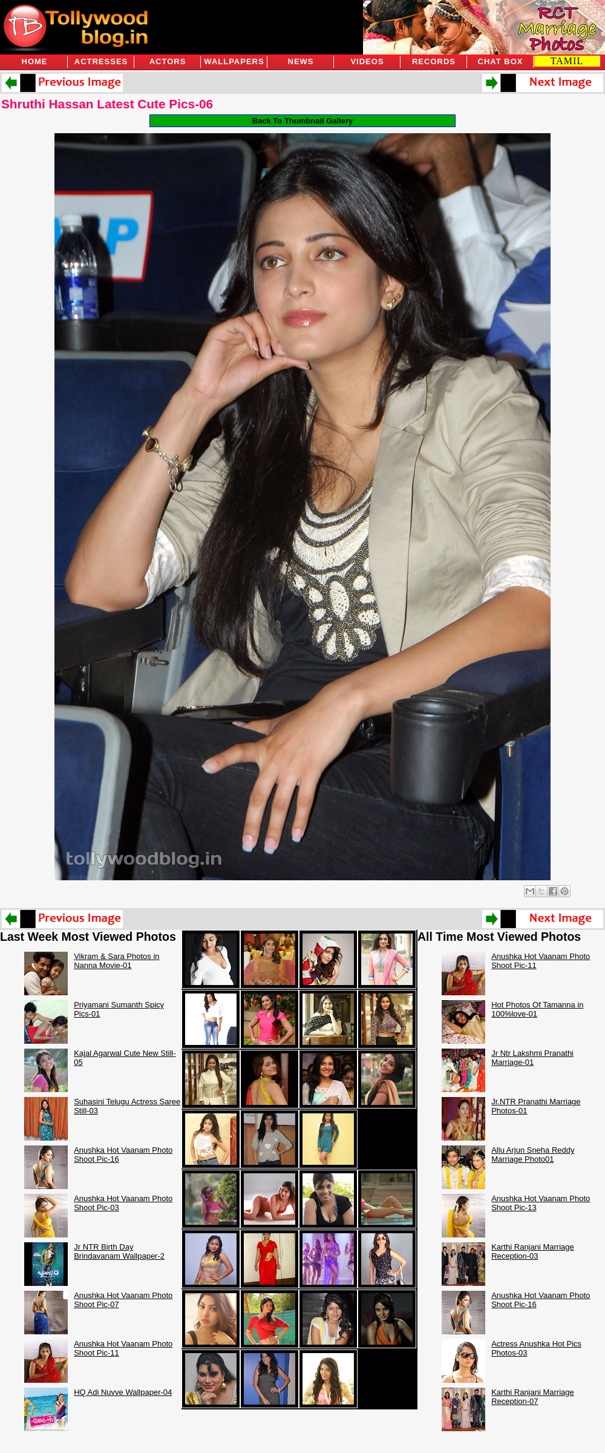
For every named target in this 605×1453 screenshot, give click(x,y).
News (301, 61)
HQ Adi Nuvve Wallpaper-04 (123, 1392)
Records (434, 61)
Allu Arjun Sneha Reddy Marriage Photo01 (532, 1154)
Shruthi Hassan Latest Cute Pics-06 (107, 104)
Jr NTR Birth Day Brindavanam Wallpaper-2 (119, 1251)
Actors (167, 61)
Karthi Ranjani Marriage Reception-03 (532, 1251)
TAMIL (567, 61)
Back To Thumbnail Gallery (302, 120)
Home (35, 61)
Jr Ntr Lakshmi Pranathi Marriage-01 (532, 1058)
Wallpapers (234, 61)
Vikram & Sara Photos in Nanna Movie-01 (116, 961)
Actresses (101, 61)
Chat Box (500, 61)
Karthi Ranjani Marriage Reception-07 (532, 1397)
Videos (367, 61)
